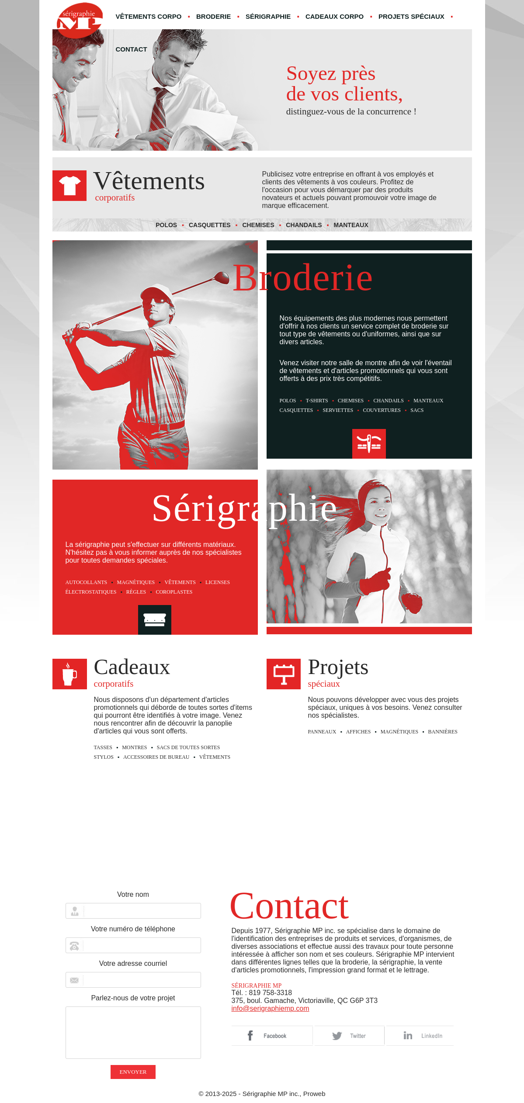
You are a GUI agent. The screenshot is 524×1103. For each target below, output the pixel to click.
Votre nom (133, 894)
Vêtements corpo (149, 16)
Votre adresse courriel (133, 963)
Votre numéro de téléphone (133, 929)
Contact (131, 49)
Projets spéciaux (411, 16)
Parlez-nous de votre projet (133, 998)
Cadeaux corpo (334, 16)
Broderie (213, 16)
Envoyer (132, 1071)
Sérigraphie (268, 16)
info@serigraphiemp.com (270, 1008)
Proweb (314, 1093)
